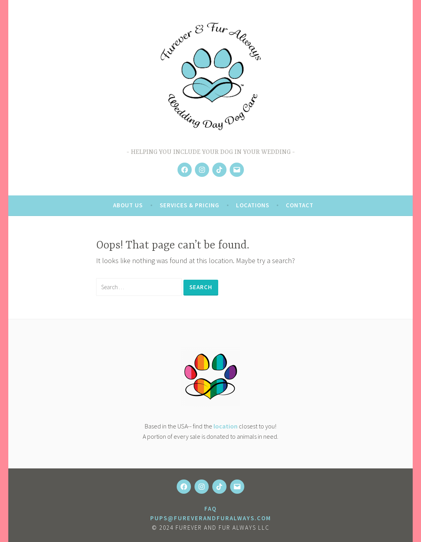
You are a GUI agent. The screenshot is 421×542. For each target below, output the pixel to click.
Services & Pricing (189, 205)
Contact (299, 205)
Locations (252, 205)
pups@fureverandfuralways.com (210, 518)
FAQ (210, 508)
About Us (128, 205)
